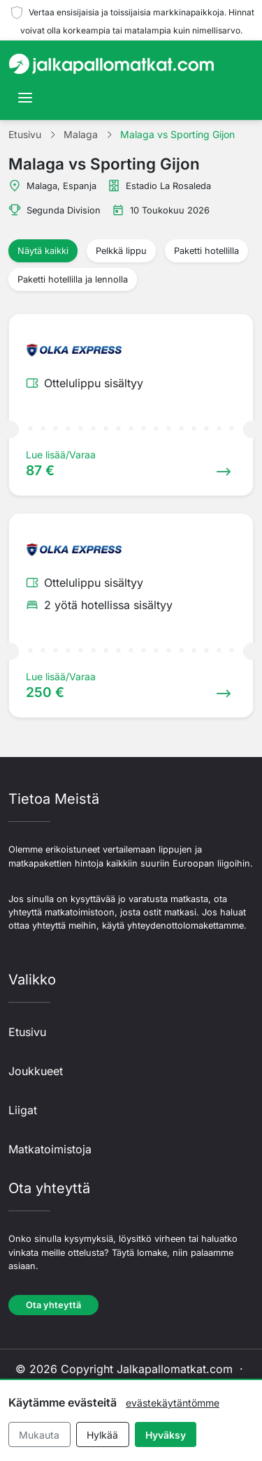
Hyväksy (165, 1435)
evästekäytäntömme (172, 1403)
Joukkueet (35, 1071)
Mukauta (39, 1435)
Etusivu (27, 1032)
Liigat (22, 1110)
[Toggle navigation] (25, 97)
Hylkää (102, 1435)
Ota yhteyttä (53, 1305)
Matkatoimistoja (50, 1149)
